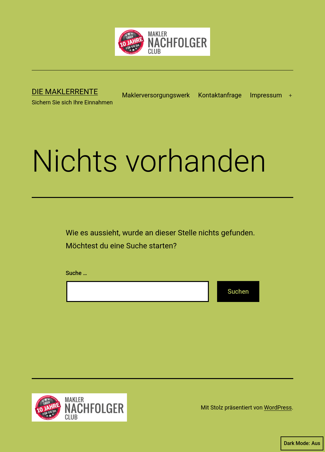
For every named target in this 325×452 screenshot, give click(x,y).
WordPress (278, 407)
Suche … (76, 273)
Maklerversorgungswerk (156, 95)
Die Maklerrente (65, 91)
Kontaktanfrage (220, 95)
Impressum (266, 95)
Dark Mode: (302, 443)
